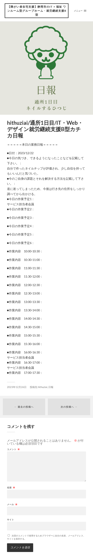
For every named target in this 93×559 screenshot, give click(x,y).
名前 (11, 488)
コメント (13, 449)
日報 (50, 386)
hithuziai (42, 386)
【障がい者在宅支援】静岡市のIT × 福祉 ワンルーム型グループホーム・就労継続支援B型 (36, 10)
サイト (10, 520)
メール (12, 504)
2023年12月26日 (16, 386)
